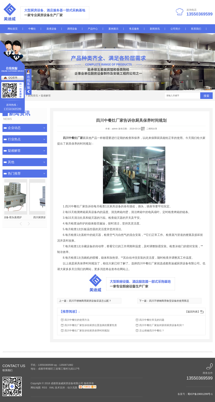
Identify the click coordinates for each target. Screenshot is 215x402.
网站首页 (13, 28)
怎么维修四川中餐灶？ (151, 330)
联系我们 (196, 28)
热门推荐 (14, 173)
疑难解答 (46, 95)
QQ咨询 (12, 77)
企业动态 (14, 128)
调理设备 (72, 28)
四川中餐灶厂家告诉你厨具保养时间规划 (86, 330)
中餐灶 (32, 28)
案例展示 (113, 28)
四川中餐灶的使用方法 (76, 319)
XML (52, 387)
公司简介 (175, 28)
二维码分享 (151, 128)
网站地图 (36, 387)
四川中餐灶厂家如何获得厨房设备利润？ (161, 325)
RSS (45, 387)
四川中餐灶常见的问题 (151, 319)
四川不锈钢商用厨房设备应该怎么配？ (90, 300)
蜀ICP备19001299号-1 (200, 394)
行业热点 (14, 139)
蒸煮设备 (51, 28)
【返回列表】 (192, 311)
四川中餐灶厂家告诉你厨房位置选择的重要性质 (90, 325)
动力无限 (72, 387)
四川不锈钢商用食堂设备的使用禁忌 (169, 300)
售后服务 (134, 28)
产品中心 (93, 28)
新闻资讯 (155, 28)
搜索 (206, 95)
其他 (11, 162)
